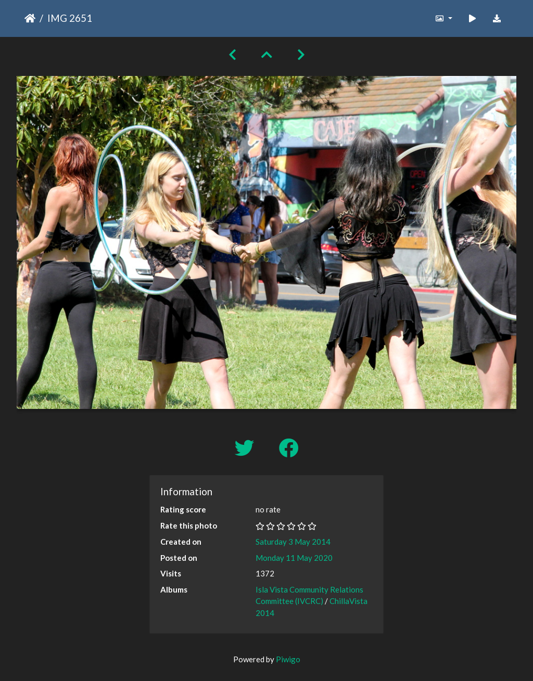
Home (29, 18)
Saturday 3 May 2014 (293, 541)
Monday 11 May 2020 (294, 557)
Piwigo (288, 659)
